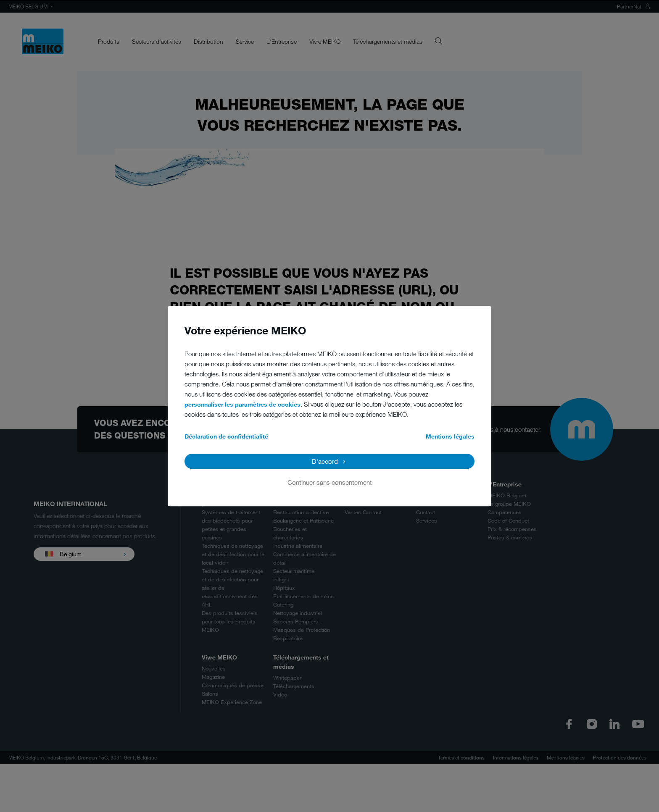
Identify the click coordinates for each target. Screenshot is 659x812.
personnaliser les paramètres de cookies (243, 404)
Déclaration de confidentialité (226, 436)
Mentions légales (450, 436)
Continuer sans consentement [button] (329, 482)
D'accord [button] (325, 461)
